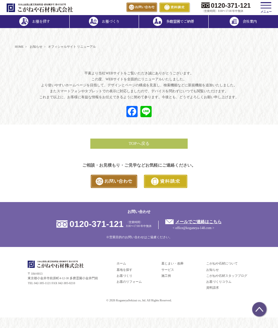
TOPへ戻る (138, 143)
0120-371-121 (231, 5)
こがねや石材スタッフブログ (226, 275)
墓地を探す (124, 270)
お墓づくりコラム (218, 281)
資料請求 (212, 287)
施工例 (166, 275)
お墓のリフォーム (129, 281)
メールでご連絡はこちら (198, 221)
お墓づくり (124, 275)
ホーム (121, 263)
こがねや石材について (222, 263)
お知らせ (212, 270)
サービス (167, 270)
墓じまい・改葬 (172, 263)
